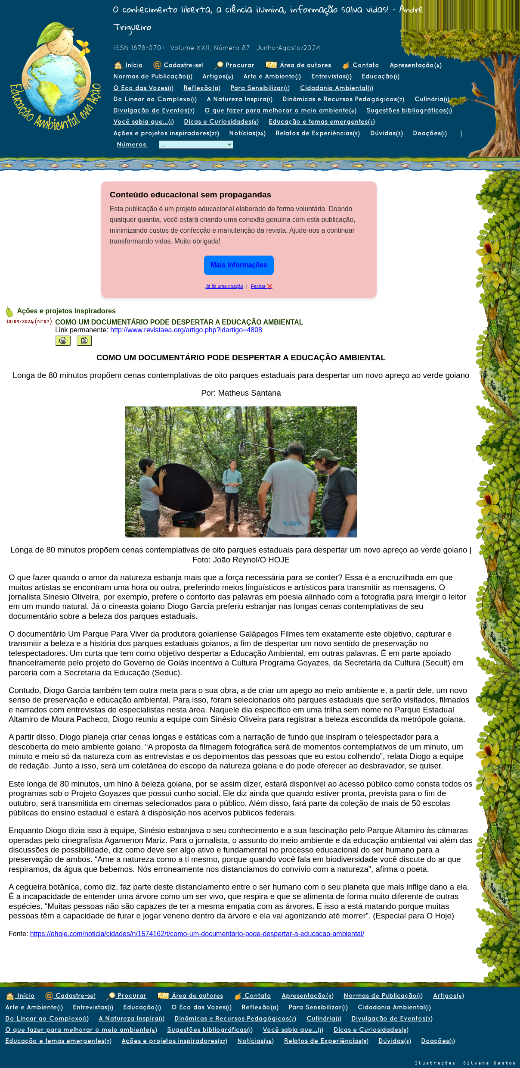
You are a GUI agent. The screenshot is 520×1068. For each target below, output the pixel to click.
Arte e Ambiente (271, 76)
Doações (429, 133)
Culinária (432, 99)
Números (132, 144)
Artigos (217, 76)
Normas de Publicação (152, 76)
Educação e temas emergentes (322, 121)
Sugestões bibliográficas (409, 110)
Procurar (234, 65)
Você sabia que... (143, 121)
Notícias (247, 133)
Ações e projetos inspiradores (166, 133)
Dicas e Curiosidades (221, 121)
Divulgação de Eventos (153, 110)
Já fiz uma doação (224, 286)
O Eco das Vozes (143, 87)
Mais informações (238, 265)
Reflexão (201, 87)
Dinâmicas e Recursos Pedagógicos (343, 99)
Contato (360, 65)
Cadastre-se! (178, 65)
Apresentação (415, 65)
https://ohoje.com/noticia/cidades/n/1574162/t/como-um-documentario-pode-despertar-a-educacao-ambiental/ (197, 933)
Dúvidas (386, 133)
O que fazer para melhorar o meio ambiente (280, 110)
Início (128, 65)
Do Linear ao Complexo (154, 99)
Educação (380, 76)
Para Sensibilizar (259, 87)
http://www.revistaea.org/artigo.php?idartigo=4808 (186, 330)
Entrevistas (331, 76)
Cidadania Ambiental (336, 87)
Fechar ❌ (261, 286)
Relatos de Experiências (317, 133)
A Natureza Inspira (239, 99)
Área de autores (298, 65)
